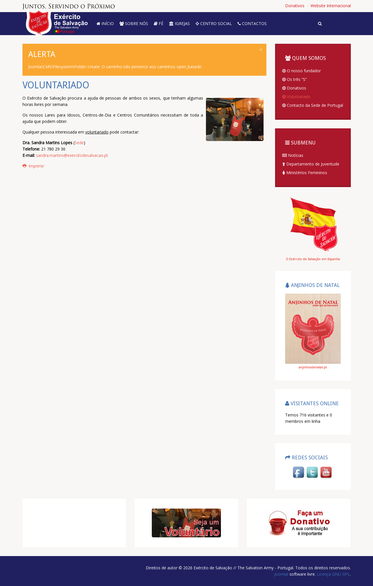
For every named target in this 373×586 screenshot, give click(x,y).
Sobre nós (134, 23)
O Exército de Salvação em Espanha (313, 259)
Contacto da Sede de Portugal (312, 105)
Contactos (252, 23)
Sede (79, 142)
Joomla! (281, 574)
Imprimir (33, 166)
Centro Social (214, 23)
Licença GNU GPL (333, 574)
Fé (158, 23)
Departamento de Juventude (310, 164)
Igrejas (179, 23)
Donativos (294, 88)
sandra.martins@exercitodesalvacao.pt (72, 155)
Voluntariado (296, 96)
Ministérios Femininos (304, 172)
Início (105, 23)
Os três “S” (294, 79)
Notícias (292, 155)
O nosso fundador (301, 70)
